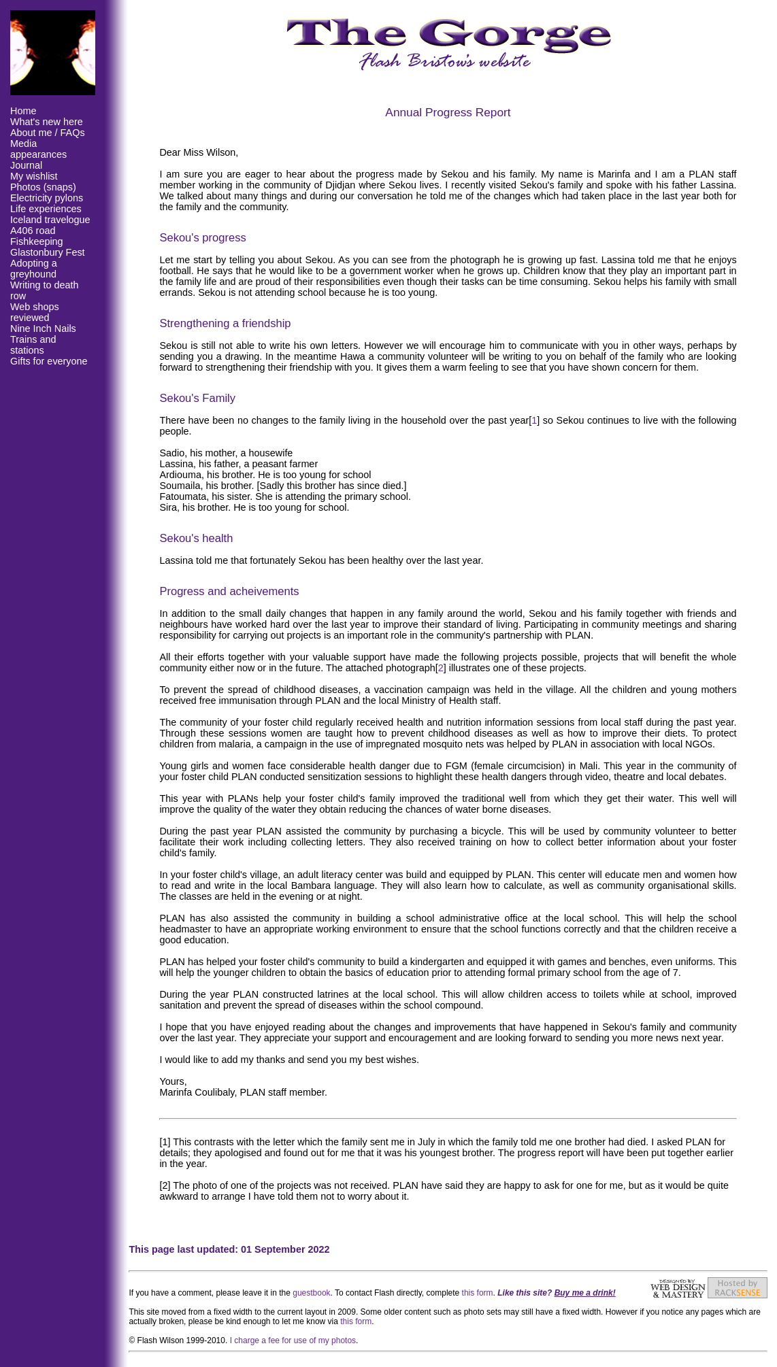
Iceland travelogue (50, 219)
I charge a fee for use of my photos (293, 1340)
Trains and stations (33, 345)
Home (23, 110)
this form (477, 1293)
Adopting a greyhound (33, 269)
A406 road (32, 230)
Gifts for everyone (49, 361)
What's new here (46, 121)
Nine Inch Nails (43, 328)
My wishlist (34, 176)
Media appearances (38, 149)
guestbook (311, 1293)
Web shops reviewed (34, 312)
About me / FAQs (47, 132)
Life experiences (46, 208)
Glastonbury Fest (47, 252)
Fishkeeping (36, 241)
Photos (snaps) (43, 187)
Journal (26, 165)
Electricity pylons (46, 197)
